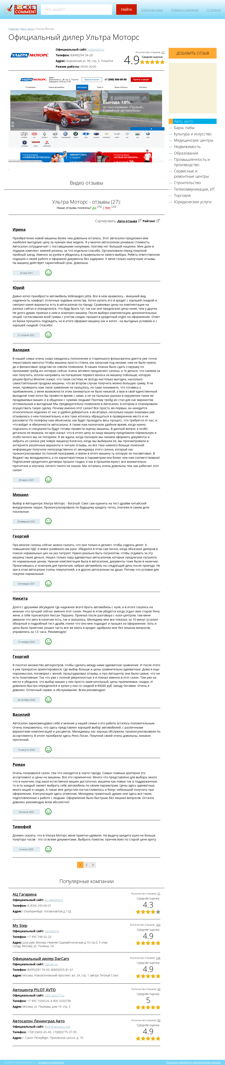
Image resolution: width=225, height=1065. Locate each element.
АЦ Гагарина (25, 894)
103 (158, 924)
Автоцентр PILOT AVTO (34, 990)
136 (158, 958)
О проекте (214, 10)
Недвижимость (187, 146)
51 (158, 893)
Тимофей (22, 826)
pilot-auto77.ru (54, 995)
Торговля (182, 195)
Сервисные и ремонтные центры (191, 173)
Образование (186, 153)
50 (158, 989)
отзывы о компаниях (51, 1062)
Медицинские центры (193, 140)
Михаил (21, 494)
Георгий (21, 536)
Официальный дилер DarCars (41, 958)
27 (163, 52)
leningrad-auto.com (57, 1027)
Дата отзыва (127, 221)
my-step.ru (52, 931)
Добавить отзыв (192, 53)
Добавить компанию (185, 10)
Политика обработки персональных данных (193, 1062)
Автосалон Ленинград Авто (39, 1021)
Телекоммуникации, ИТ (194, 189)
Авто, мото (183, 121)
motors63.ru (96, 49)
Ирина (19, 229)
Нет (108, 208)
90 (158, 1020)
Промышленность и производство (192, 162)
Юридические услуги (193, 201)
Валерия (21, 349)
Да (94, 208)
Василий (21, 714)
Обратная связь (152, 10)
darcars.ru (51, 964)
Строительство (187, 182)
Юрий (18, 287)
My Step (20, 925)
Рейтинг (149, 221)
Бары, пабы (184, 127)
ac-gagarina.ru (54, 900)
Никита (20, 598)
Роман (19, 764)
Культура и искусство (193, 133)
